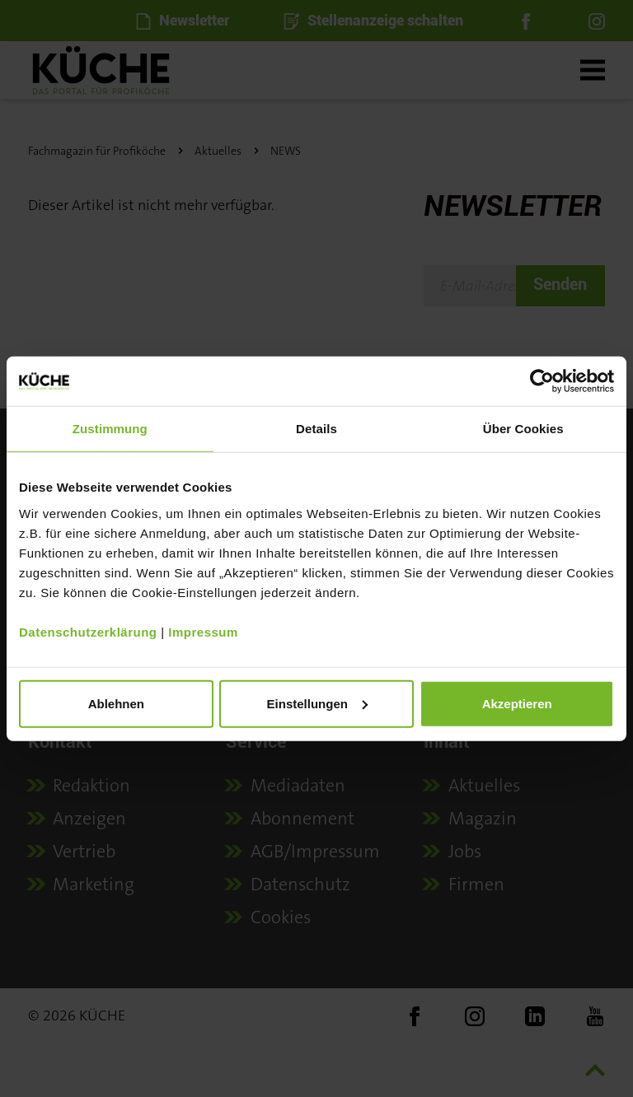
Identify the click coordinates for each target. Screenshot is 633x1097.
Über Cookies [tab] (523, 429)
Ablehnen (116, 703)
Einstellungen (317, 703)
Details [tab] (316, 429)
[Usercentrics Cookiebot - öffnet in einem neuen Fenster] (542, 381)
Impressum (203, 631)
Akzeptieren (517, 703)
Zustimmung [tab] (110, 429)
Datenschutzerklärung (88, 631)
